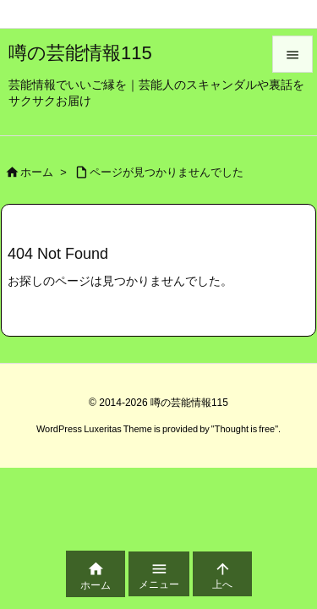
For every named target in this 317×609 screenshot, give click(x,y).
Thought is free (245, 429)
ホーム (36, 172)
